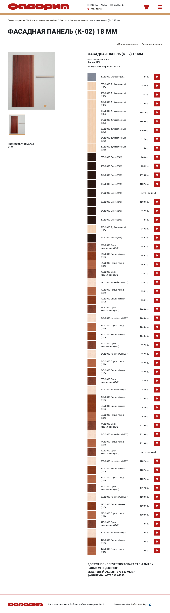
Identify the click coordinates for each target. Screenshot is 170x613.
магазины (97, 9)
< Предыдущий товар (127, 44)
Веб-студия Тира (139, 604)
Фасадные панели (79, 20)
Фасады (63, 20)
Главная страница (16, 20)
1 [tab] (45, 106)
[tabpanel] (45, 81)
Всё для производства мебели (42, 20)
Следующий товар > (152, 44)
